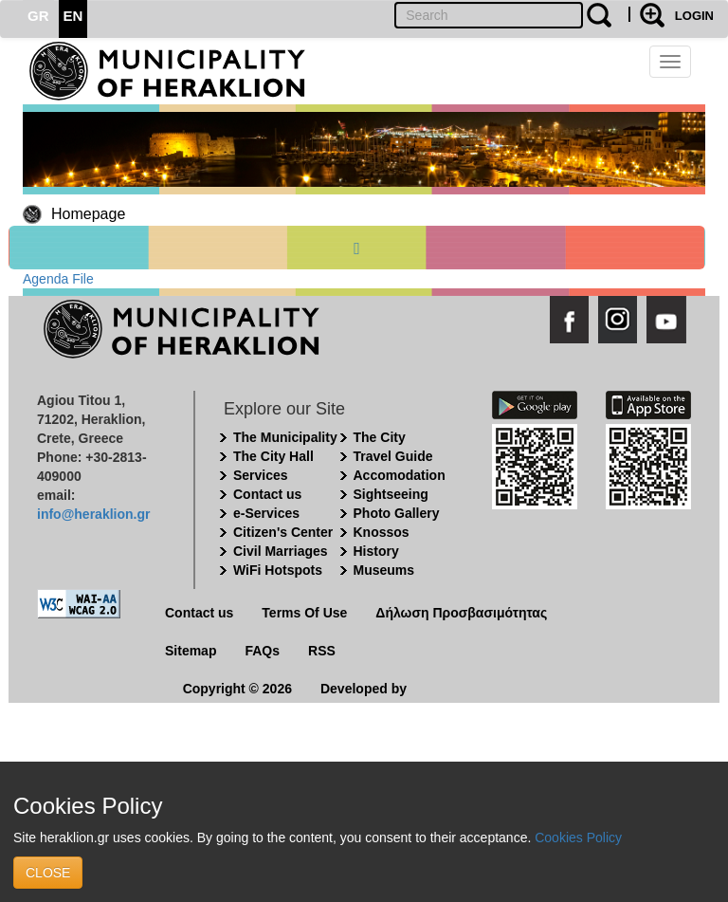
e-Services (266, 513)
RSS (322, 650)
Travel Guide (393, 456)
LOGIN (694, 16)
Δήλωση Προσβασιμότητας (461, 612)
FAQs (262, 650)
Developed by (363, 688)
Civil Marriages (280, 551)
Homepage (88, 214)
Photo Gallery (397, 513)
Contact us (267, 494)
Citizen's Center (283, 532)
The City (380, 437)
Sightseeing (391, 494)
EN (73, 16)
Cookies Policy (578, 837)
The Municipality (285, 437)
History (376, 551)
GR (38, 16)
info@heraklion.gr (93, 514)
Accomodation (400, 475)
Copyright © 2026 (237, 688)
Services (260, 475)
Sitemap (190, 650)
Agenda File (58, 278)
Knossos (382, 532)
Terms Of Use (304, 612)
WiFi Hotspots (277, 570)
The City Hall (273, 456)
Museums (384, 570)
